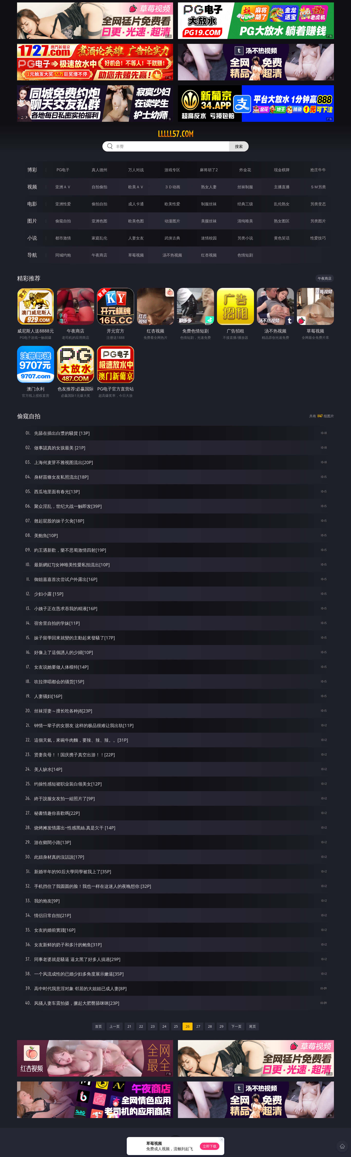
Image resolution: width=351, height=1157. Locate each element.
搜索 (239, 146)
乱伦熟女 (282, 204)
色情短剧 (245, 255)
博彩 (32, 169)
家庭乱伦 (99, 238)
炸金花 (245, 169)
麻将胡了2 (209, 169)
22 (141, 1026)
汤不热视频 (172, 255)
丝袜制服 (245, 187)
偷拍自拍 (99, 204)
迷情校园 (209, 238)
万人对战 (136, 169)
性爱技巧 (318, 238)
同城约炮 (63, 255)
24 (164, 1026)
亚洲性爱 (63, 204)
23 (153, 1026)
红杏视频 (209, 255)
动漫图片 (172, 221)
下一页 (236, 1026)
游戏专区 (172, 169)
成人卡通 (136, 204)
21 (129, 1026)
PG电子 (63, 169)
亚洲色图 (99, 221)
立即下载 (209, 1146)
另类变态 (318, 204)
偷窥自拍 (63, 221)
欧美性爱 (172, 204)
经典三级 (245, 204)
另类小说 (245, 238)
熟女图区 (282, 221)
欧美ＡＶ (136, 187)
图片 (32, 221)
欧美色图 (136, 221)
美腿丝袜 (209, 221)
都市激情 (63, 238)
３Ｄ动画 (172, 187)
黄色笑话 (282, 238)
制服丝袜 (209, 204)
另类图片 (318, 221)
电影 (32, 203)
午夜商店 (99, 255)
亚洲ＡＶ (63, 187)
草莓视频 (136, 255)
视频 (32, 186)
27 (198, 1026)
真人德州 (99, 169)
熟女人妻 (209, 187)
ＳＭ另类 (318, 187)
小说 (32, 238)
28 (210, 1026)
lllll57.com (176, 134)
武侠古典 (172, 238)
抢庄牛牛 (318, 169)
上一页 (114, 1026)
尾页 (252, 1026)
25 (176, 1026)
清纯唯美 (245, 221)
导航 (32, 255)
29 (222, 1026)
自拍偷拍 (99, 187)
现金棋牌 (282, 169)
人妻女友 (136, 238)
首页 (98, 1026)
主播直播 (282, 187)
